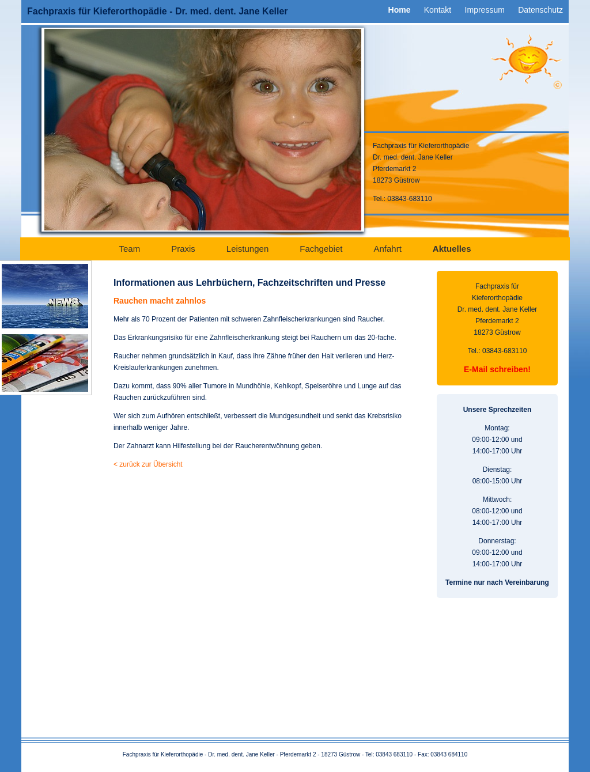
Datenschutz (540, 9)
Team (129, 248)
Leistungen (247, 248)
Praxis (183, 248)
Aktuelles (452, 248)
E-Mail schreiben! (497, 369)
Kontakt (437, 9)
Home (399, 9)
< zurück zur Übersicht (148, 464)
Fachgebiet (321, 248)
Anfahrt (387, 248)
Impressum (485, 9)
